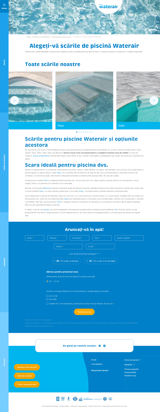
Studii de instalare (24, 376)
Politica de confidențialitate (78, 407)
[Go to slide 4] (83, 132)
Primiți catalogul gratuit (26, 384)
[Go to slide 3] (81, 132)
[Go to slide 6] (87, 132)
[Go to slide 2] (78, 132)
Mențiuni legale (64, 407)
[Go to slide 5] (85, 132)
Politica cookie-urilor (94, 407)
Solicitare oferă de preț (27, 367)
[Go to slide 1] (76, 132)
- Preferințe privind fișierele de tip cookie (114, 407)
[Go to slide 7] (89, 132)
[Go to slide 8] (91, 132)
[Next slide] (154, 100)
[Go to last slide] (14, 100)
